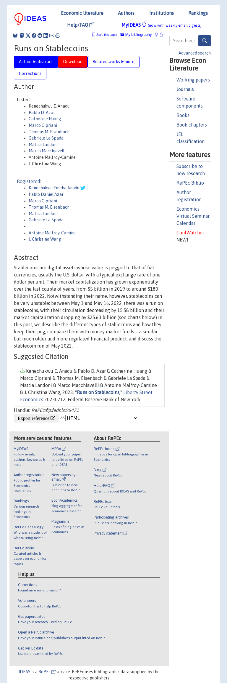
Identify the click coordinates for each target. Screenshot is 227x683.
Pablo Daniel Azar (46, 194)
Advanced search (195, 53)
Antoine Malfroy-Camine (52, 233)
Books (182, 115)
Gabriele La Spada (46, 138)
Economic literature (82, 13)
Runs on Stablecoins (98, 392)
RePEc (47, 671)
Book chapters (191, 124)
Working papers (193, 79)
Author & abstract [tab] (36, 61)
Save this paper (106, 34)
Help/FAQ (80, 25)
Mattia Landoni (43, 144)
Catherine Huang (45, 118)
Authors (126, 13)
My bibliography (136, 34)
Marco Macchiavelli (47, 150)
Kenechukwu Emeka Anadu (54, 187)
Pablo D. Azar (42, 112)
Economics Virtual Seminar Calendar (193, 216)
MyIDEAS (161, 25)
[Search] (204, 40)
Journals (185, 89)
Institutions (161, 13)
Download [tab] (72, 61)
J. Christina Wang (45, 239)
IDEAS (24, 671)
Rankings (198, 13)
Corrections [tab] (30, 73)
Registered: (29, 181)
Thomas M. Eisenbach (49, 131)
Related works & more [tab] (113, 61)
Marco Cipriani (43, 125)
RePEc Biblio (190, 182)
